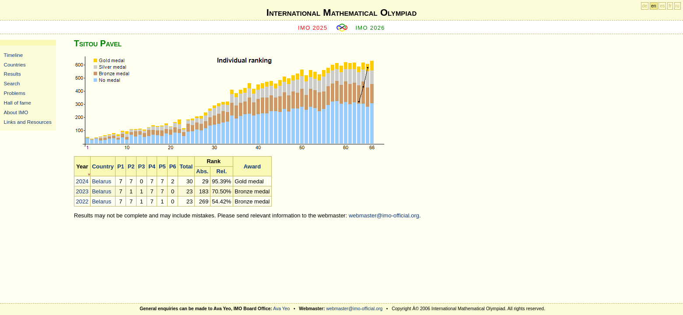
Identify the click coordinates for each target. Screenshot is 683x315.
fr (670, 6)
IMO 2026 (370, 27)
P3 (141, 166)
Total (186, 166)
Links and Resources (28, 122)
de (645, 6)
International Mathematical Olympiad (341, 12)
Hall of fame (17, 102)
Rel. (221, 171)
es (662, 6)
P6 (172, 166)
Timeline (13, 55)
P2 (131, 166)
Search (12, 83)
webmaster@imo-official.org (384, 215)
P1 (120, 166)
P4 (151, 166)
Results (12, 74)
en (653, 6)
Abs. (202, 171)
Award (252, 166)
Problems (14, 93)
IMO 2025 (313, 27)
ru (677, 6)
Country (103, 166)
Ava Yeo (281, 308)
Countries (15, 64)
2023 (82, 191)
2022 (82, 201)
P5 (162, 166)
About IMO (16, 112)
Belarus (101, 181)
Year (82, 166)
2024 (82, 181)
